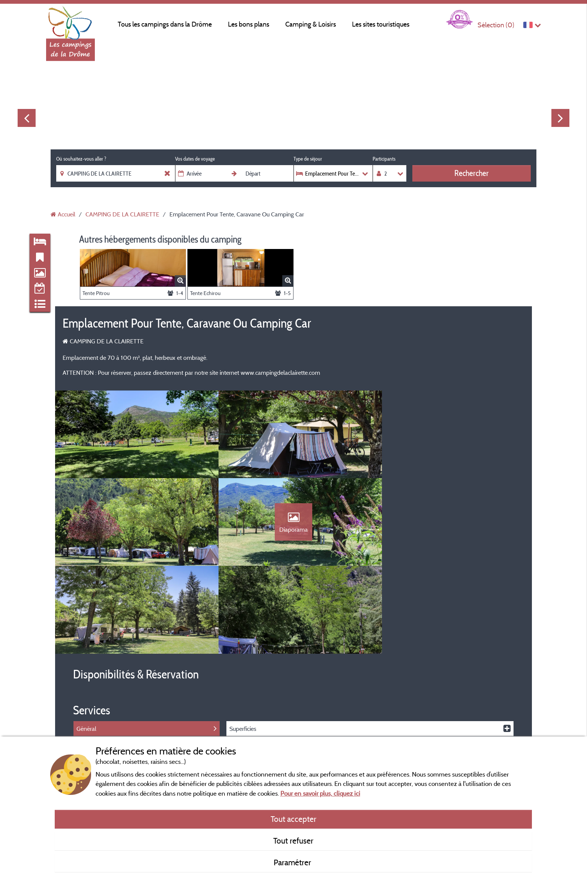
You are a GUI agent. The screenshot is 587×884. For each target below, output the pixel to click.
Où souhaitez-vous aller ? (81, 158)
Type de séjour (308, 158)
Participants (384, 158)
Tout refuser (293, 840)
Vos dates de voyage (195, 158)
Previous (27, 118)
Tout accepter (293, 819)
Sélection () (496, 25)
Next (560, 118)
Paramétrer (293, 862)
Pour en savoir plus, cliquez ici (320, 793)
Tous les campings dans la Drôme (165, 24)
